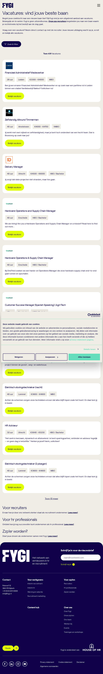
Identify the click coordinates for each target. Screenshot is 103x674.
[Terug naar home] (7, 5)
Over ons (68, 607)
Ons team (67, 619)
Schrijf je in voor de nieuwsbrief (77, 550)
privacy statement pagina (81, 340)
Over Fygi (67, 611)
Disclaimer (81, 662)
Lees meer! (73, 512)
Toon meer (51, 498)
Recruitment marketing (36, 596)
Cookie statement (65, 662)
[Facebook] (4, 664)
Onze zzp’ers (69, 615)
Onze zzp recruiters (57, 21)
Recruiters (68, 583)
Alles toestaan (18, 357)
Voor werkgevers (35, 579)
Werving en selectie (35, 592)
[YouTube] (24, 664)
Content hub (33, 607)
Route (8, 648)
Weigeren (83, 357)
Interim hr (31, 588)
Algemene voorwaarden (49, 666)
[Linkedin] (11, 664)
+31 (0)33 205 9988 (10, 591)
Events (66, 628)
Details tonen (89, 349)
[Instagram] (18, 664)
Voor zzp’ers (69, 579)
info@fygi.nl (7, 593)
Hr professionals (70, 588)
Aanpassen (51, 357)
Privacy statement (47, 662)
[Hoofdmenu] (98, 5)
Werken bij (68, 624)
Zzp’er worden (69, 592)
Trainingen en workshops (73, 632)
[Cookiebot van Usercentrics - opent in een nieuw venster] (89, 315)
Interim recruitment (34, 583)
